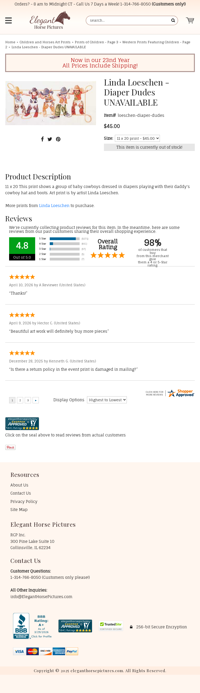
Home (10, 42)
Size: (108, 138)
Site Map (19, 509)
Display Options (68, 399)
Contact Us (20, 493)
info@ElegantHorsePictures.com (41, 596)
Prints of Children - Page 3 (96, 42)
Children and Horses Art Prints (45, 42)
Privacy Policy (24, 501)
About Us (19, 485)
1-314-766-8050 (135, 4)
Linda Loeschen (54, 205)
